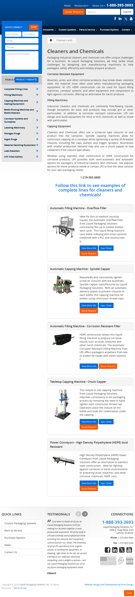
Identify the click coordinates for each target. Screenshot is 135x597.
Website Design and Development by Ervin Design (109, 584)
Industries (49, 29)
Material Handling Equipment (21, 145)
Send (34, 27)
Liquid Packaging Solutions (25, 11)
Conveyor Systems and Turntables (21, 120)
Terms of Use (20, 588)
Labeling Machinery (21, 127)
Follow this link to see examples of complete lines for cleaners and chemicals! (90, 190)
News (67, 5)
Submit (127, 11)
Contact (127, 29)
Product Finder (26, 79)
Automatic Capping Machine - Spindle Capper (80, 269)
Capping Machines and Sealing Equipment (21, 102)
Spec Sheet (106, 248)
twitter (125, 18)
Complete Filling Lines (21, 89)
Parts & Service (88, 29)
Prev (78, 514)
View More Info (89, 248)
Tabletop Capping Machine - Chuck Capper (78, 382)
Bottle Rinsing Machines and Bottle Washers (21, 111)
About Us (98, 5)
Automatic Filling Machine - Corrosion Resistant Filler (85, 326)
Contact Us (10, 552)
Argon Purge (21, 139)
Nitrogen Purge (21, 133)
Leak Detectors (21, 150)
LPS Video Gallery (21, 156)
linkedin (120, 18)
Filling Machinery (21, 94)
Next (85, 514)
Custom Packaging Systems (20, 523)
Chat (129, 593)
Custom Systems (67, 29)
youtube (131, 18)
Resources (81, 5)
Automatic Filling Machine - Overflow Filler (78, 208)
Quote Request (74, 11)
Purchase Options (109, 29)
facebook (115, 18)
